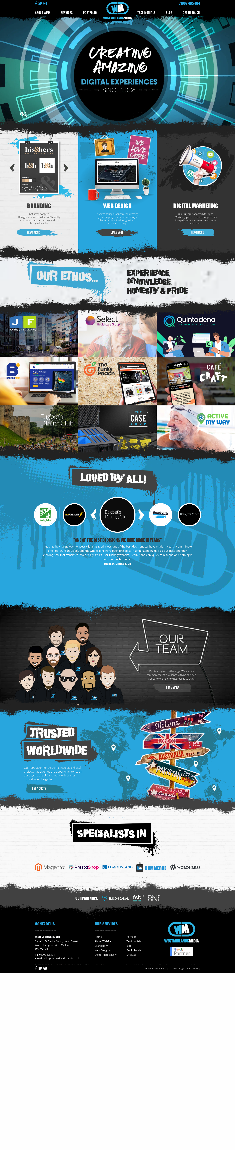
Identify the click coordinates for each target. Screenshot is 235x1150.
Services (67, 12)
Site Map (131, 954)
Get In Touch (191, 12)
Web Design (117, 205)
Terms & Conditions (155, 968)
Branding (39, 205)
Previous (12, 167)
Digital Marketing (195, 205)
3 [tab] (43, 197)
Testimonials (146, 12)
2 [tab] (39, 197)
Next (66, 167)
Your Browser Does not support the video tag (117, 68)
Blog (169, 12)
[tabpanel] (39, 167)
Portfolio (90, 12)
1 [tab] (34, 197)
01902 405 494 (189, 3)
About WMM (42, 12)
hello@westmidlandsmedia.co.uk (61, 958)
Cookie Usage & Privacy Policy (185, 968)
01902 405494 (47, 954)
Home (98, 936)
